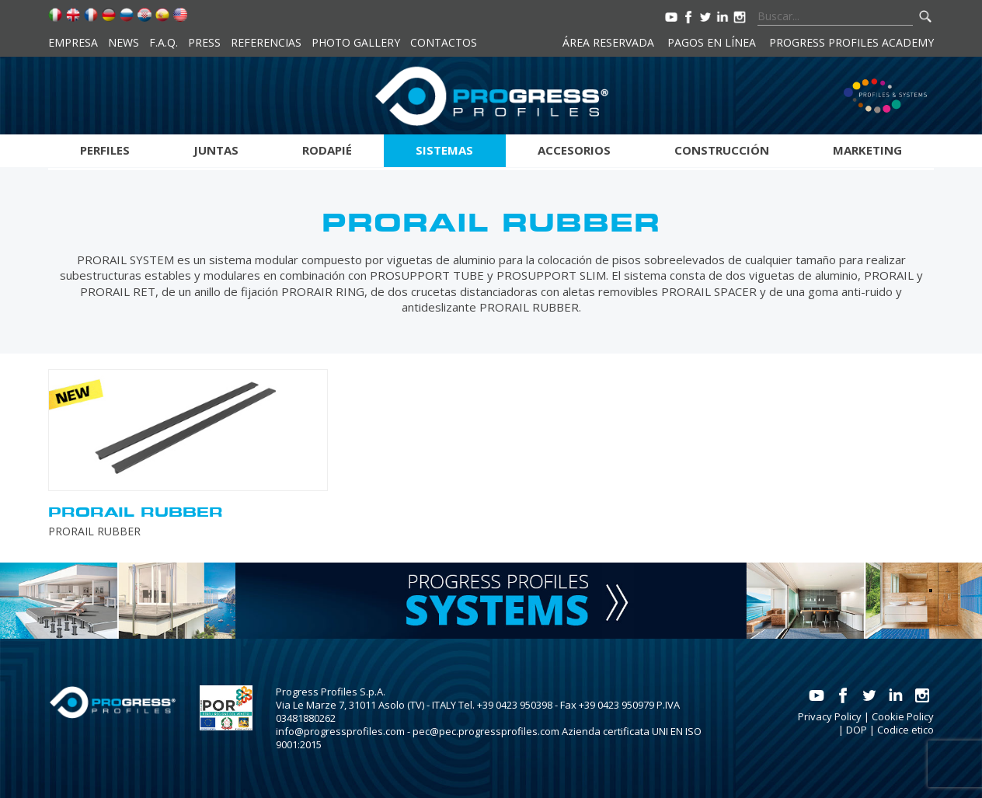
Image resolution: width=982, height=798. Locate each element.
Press (204, 42)
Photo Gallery (356, 42)
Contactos (443, 42)
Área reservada (608, 42)
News (123, 42)
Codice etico (905, 730)
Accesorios (574, 150)
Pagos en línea (711, 42)
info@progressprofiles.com (340, 731)
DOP (856, 730)
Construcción (721, 150)
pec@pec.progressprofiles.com (486, 731)
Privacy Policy (830, 716)
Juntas (216, 150)
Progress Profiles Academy (851, 42)
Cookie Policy (903, 716)
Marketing (867, 150)
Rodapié (327, 150)
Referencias (266, 42)
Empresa (73, 42)
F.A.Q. (163, 42)
